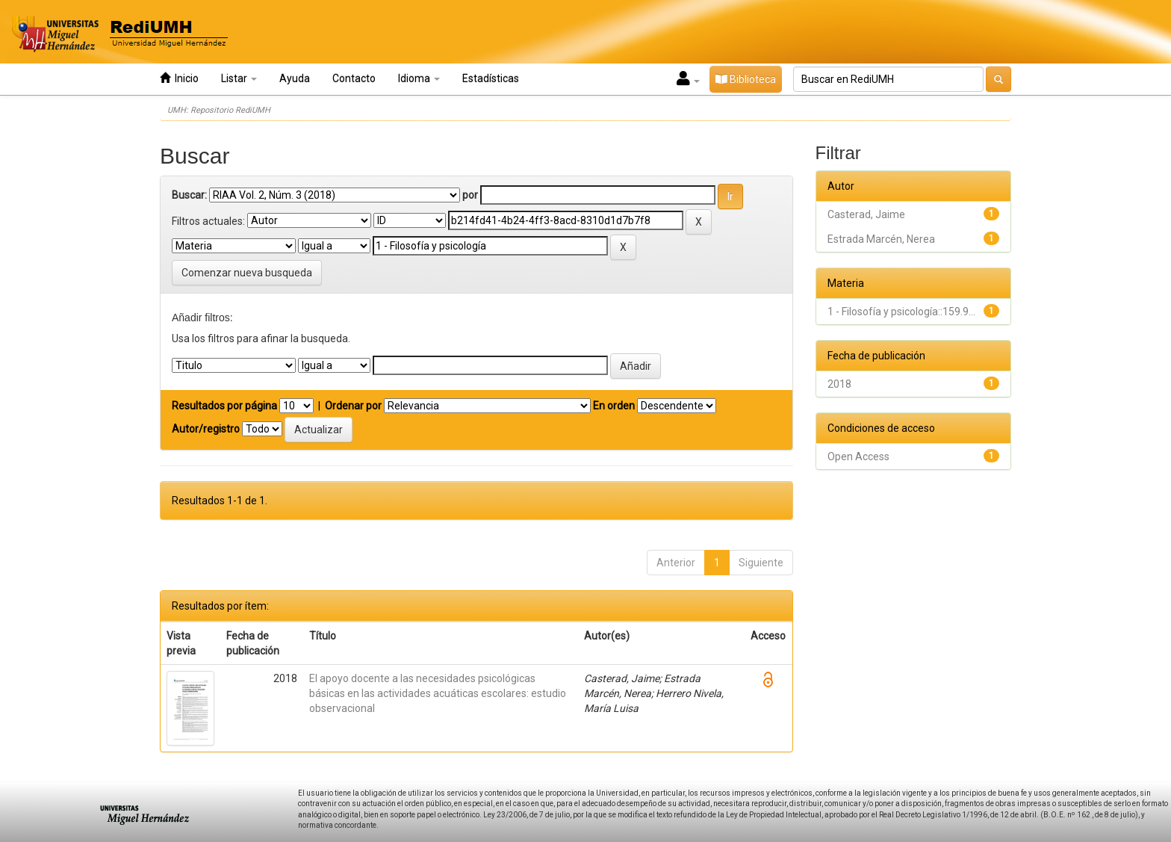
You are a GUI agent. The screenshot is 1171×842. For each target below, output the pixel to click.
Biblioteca (745, 79)
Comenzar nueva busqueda (246, 273)
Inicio (179, 78)
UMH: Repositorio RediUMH (218, 110)
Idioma (419, 78)
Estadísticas (490, 78)
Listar (239, 78)
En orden (614, 406)
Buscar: (189, 195)
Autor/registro (206, 429)
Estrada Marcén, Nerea (881, 239)
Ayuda (294, 78)
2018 (839, 384)
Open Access (858, 456)
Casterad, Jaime (866, 214)
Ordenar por (353, 406)
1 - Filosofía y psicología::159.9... (901, 312)
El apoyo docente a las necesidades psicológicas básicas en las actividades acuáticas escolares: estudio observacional (437, 693)
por (470, 195)
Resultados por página (224, 406)
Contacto (354, 78)
